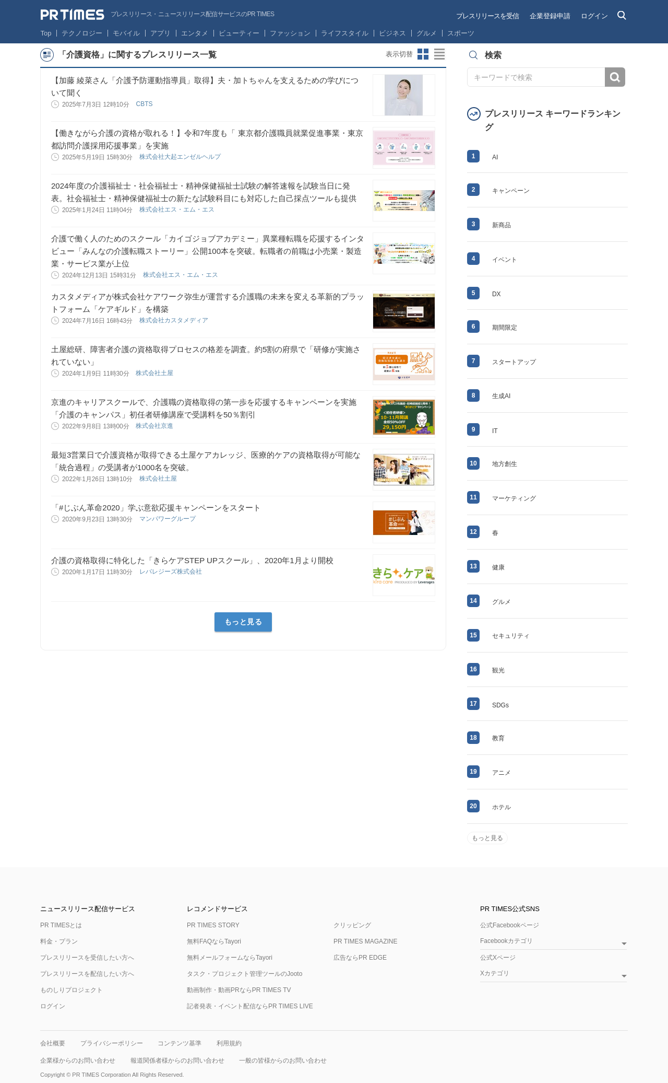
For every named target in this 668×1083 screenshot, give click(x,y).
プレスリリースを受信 (487, 16)
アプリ (160, 33)
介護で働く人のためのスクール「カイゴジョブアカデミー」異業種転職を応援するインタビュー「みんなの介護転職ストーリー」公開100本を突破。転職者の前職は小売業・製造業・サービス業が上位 (207, 251)
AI (495, 157)
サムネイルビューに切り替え (423, 54)
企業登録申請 (550, 16)
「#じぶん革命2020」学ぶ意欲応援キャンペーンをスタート (156, 507)
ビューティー (239, 33)
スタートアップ (514, 362)
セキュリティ (511, 635)
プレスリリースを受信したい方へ (87, 957)
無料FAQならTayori (214, 941)
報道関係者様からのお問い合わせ (177, 1060)
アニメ (501, 772)
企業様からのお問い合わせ (77, 1060)
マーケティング (514, 498)
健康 (498, 567)
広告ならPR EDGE (360, 957)
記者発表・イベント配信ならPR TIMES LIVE (250, 1006)
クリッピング (352, 925)
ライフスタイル (344, 33)
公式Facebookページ (509, 925)
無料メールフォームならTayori (229, 957)
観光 (498, 670)
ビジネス (392, 33)
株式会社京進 (155, 425)
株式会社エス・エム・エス (177, 209)
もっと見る (243, 622)
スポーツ (460, 33)
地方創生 (504, 464)
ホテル (501, 807)
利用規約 (229, 1043)
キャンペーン (511, 190)
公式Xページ (498, 957)
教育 (498, 738)
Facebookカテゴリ (506, 941)
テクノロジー (82, 33)
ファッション (290, 33)
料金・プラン (59, 941)
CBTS (145, 104)
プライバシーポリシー (111, 1043)
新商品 (501, 225)
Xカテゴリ (494, 973)
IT (495, 431)
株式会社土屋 (155, 373)
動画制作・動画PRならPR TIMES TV (239, 990)
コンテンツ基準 (179, 1043)
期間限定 (504, 327)
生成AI (501, 396)
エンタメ (194, 33)
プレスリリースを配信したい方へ (87, 973)
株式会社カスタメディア (174, 320)
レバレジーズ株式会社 (171, 571)
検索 (615, 77)
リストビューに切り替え (440, 54)
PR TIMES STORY (213, 925)
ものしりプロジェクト (71, 990)
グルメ (426, 33)
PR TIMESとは (61, 925)
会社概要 (52, 1043)
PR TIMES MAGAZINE (365, 941)
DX (496, 294)
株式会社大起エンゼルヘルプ (180, 156)
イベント (504, 259)
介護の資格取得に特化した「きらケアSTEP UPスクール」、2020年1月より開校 (192, 560)
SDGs (500, 705)
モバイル (126, 33)
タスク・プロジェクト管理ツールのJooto (244, 973)
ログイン (594, 16)
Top (46, 33)
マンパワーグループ (168, 518)
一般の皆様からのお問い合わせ (283, 1060)
